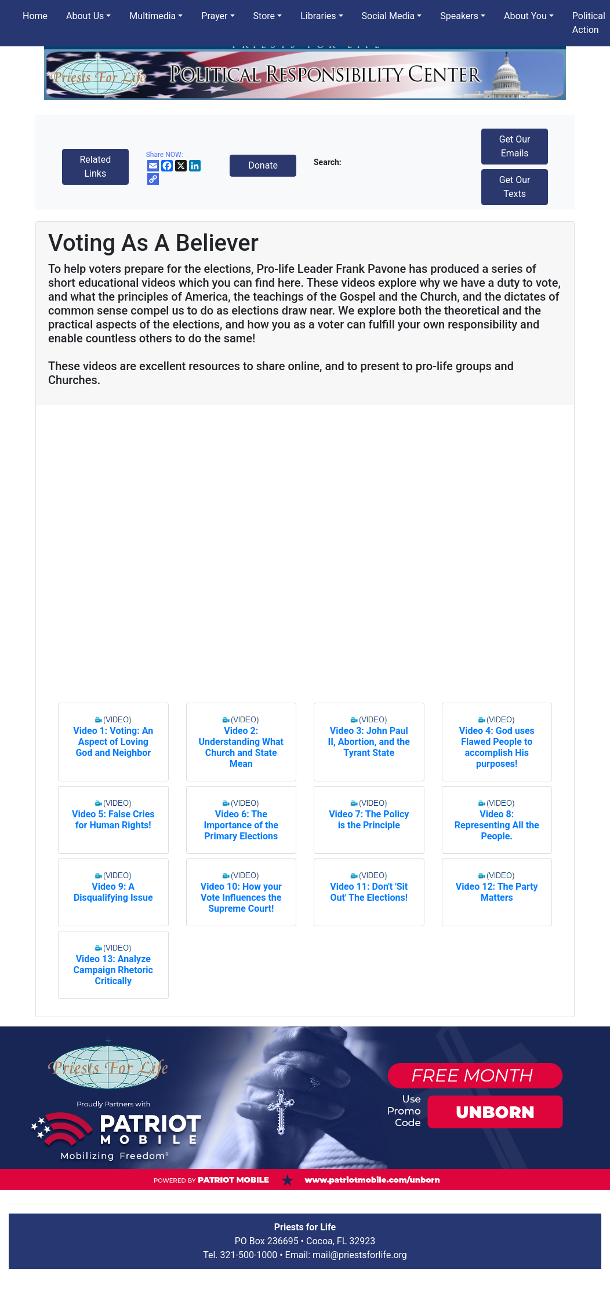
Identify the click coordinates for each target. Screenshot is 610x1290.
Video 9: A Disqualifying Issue (113, 892)
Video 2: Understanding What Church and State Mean (241, 747)
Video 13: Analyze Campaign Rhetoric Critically (113, 969)
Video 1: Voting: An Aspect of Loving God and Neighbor (113, 741)
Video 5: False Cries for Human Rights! (113, 820)
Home (35, 15)
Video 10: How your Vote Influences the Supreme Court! (241, 897)
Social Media (388, 15)
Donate (263, 165)
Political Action (588, 22)
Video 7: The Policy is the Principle (369, 820)
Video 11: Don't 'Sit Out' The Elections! (369, 892)
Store (264, 15)
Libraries (318, 15)
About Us (85, 15)
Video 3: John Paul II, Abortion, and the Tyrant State (369, 741)
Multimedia (152, 15)
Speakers (459, 15)
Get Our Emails (515, 146)
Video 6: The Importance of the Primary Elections (241, 825)
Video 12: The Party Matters (497, 892)
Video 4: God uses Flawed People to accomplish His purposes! (497, 747)
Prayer (214, 15)
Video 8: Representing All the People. (497, 825)
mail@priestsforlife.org (360, 1254)
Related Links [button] (95, 166)
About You (525, 15)
